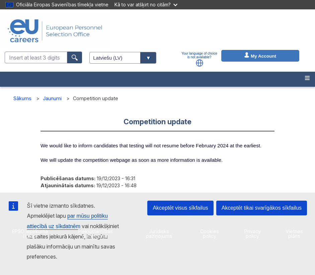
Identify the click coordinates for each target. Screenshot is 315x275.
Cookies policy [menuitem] (209, 233)
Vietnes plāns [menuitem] (294, 233)
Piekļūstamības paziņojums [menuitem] (95, 233)
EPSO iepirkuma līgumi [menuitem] (30, 233)
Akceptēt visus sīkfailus (180, 208)
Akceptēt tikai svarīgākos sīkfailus (262, 208)
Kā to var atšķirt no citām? (145, 4)
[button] (199, 63)
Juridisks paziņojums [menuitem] (159, 233)
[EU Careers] (54, 30)
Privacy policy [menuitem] (252, 233)
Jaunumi (52, 98)
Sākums (22, 98)
